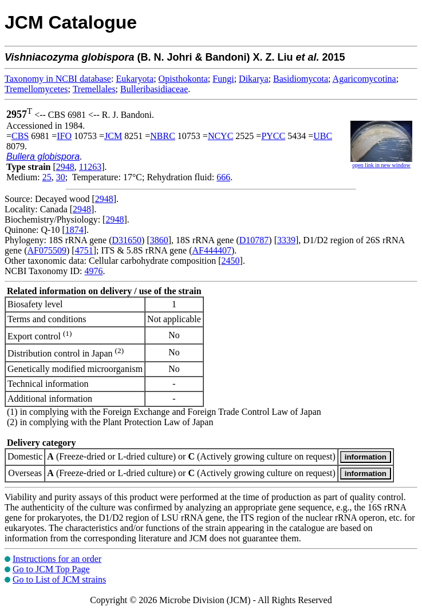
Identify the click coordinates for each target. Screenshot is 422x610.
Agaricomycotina (364, 79)
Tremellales (94, 89)
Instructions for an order (57, 559)
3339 (286, 240)
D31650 (127, 240)
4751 (84, 250)
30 (60, 177)
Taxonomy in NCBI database (58, 79)
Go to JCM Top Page (51, 569)
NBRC (162, 136)
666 (223, 177)
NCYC (220, 136)
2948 (65, 167)
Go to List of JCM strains (59, 579)
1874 (74, 230)
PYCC (273, 136)
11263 (90, 167)
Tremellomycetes (36, 89)
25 (47, 177)
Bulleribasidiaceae (154, 89)
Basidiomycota (300, 79)
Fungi (223, 79)
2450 (231, 261)
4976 (93, 271)
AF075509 (46, 250)
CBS (20, 136)
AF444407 (211, 250)
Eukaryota (134, 79)
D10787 (254, 240)
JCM (113, 136)
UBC (322, 136)
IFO (64, 136)
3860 (159, 240)
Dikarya (254, 79)
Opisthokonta (183, 79)
